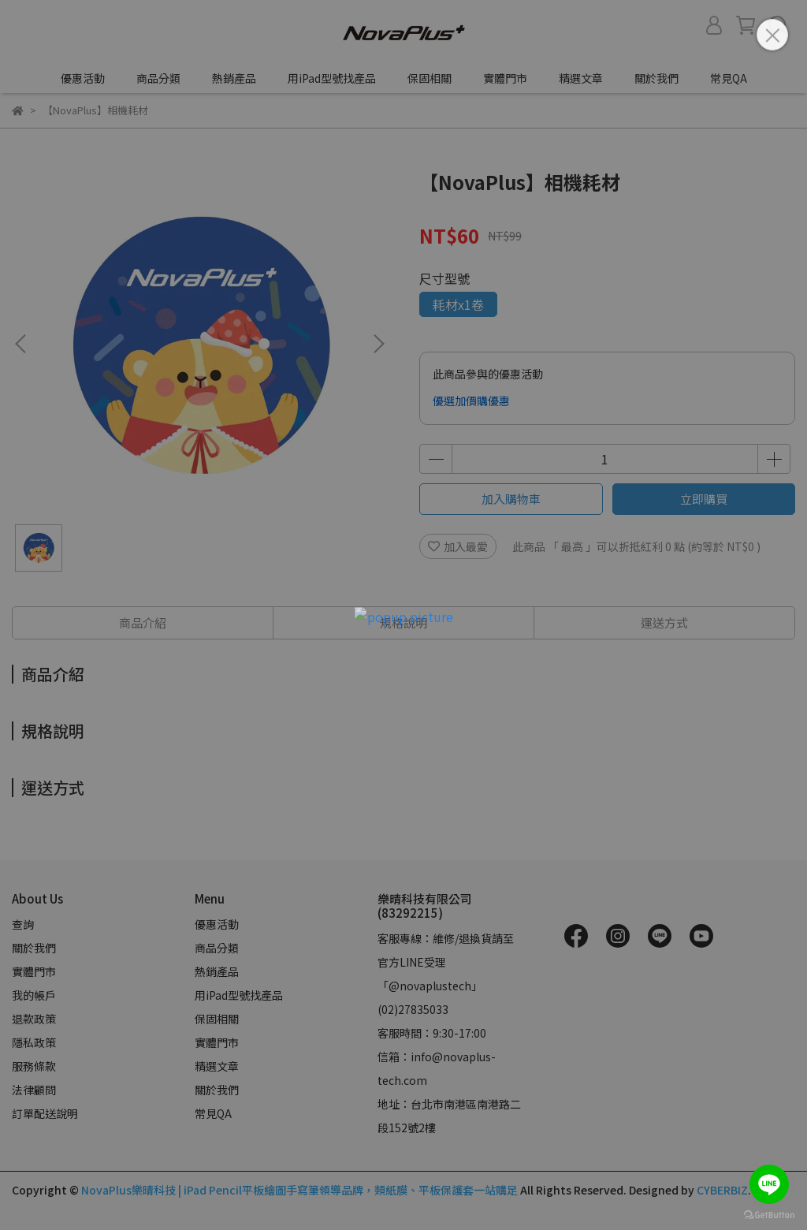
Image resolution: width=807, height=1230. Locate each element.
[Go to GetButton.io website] (769, 1214)
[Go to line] (769, 1184)
